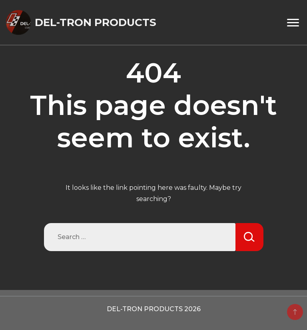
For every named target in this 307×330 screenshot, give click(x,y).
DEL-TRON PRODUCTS (95, 22)
